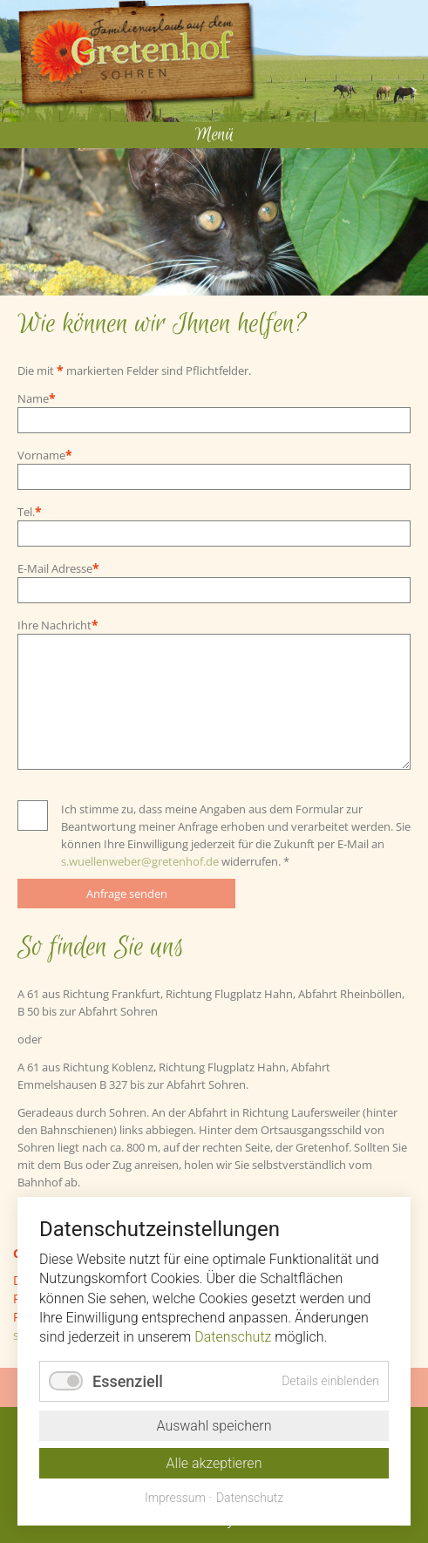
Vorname (44, 454)
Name (43, 398)
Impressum (175, 1498)
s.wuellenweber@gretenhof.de (140, 861)
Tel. (43, 511)
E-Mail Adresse (58, 568)
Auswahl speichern (213, 1425)
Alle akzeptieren (214, 1463)
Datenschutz (232, 1337)
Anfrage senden (126, 893)
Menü (214, 134)
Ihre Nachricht (58, 624)
